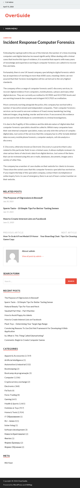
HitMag (29, 485)
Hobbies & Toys (12, 408)
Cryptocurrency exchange (16, 382)
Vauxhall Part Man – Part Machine (19, 311)
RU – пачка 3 (10, 421)
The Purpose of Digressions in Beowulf (23, 197)
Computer (7, 38)
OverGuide (17, 15)
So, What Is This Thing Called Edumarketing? (24, 335)
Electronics (9, 386)
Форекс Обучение (13, 447)
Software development (15, 429)
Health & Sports (12, 403)
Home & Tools (11, 412)
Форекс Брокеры (12, 442)
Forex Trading (11, 395)
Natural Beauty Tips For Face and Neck (22, 306)
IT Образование (12, 416)
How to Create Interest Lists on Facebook (24, 218)
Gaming (8, 399)
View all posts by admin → (33, 256)
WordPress (17, 485)
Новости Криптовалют (15, 434)
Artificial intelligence (14, 360)
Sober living (10, 425)
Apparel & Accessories (14, 355)
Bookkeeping (10, 369)
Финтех (8, 438)
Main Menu (11, 28)
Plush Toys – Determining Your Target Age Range (26, 324)
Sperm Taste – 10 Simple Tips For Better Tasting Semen (31, 208)
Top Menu (9, 2)
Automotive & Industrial (15, 364)
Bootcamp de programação (17, 373)
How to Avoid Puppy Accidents (18, 315)
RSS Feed (8, 463)
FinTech (8, 390)
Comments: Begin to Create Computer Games (25, 340)
